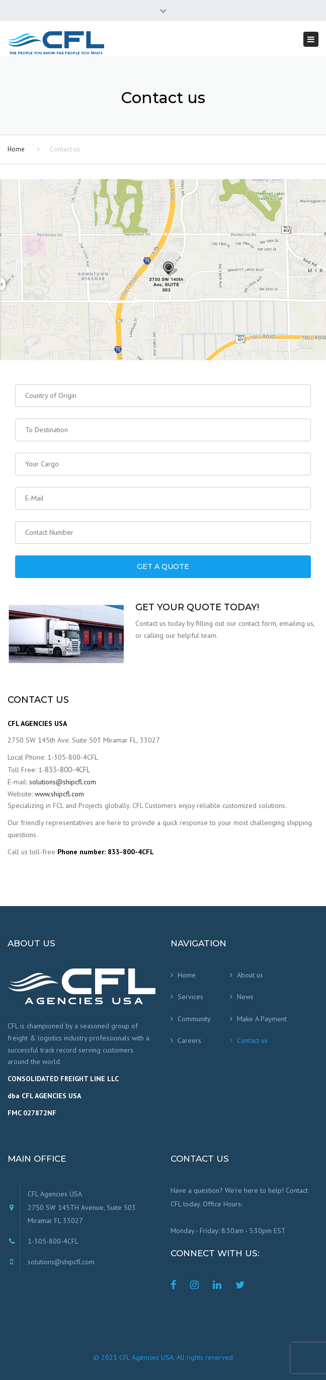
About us (250, 975)
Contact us (252, 1040)
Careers (189, 1040)
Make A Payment (262, 1018)
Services (190, 996)
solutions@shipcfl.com (62, 781)
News (245, 996)
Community (194, 1018)
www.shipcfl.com (59, 793)
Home (16, 149)
